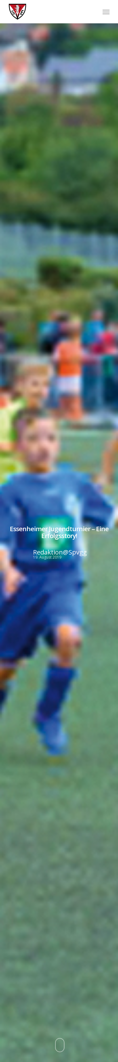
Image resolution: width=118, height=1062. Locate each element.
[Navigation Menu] (106, 12)
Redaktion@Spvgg (60, 552)
